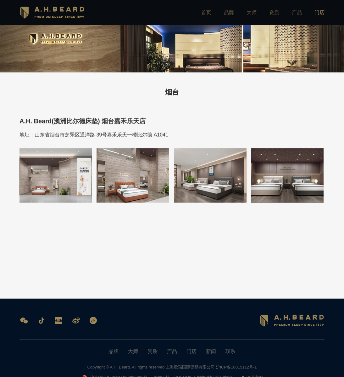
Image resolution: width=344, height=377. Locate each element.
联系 (230, 351)
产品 (297, 12)
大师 (252, 12)
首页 (206, 12)
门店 (319, 12)
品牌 (229, 12)
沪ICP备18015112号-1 (236, 367)
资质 (274, 12)
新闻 (211, 351)
